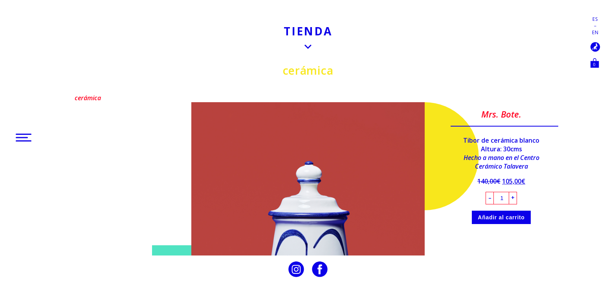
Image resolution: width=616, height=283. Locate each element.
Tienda (308, 31)
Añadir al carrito (501, 217)
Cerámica (308, 70)
